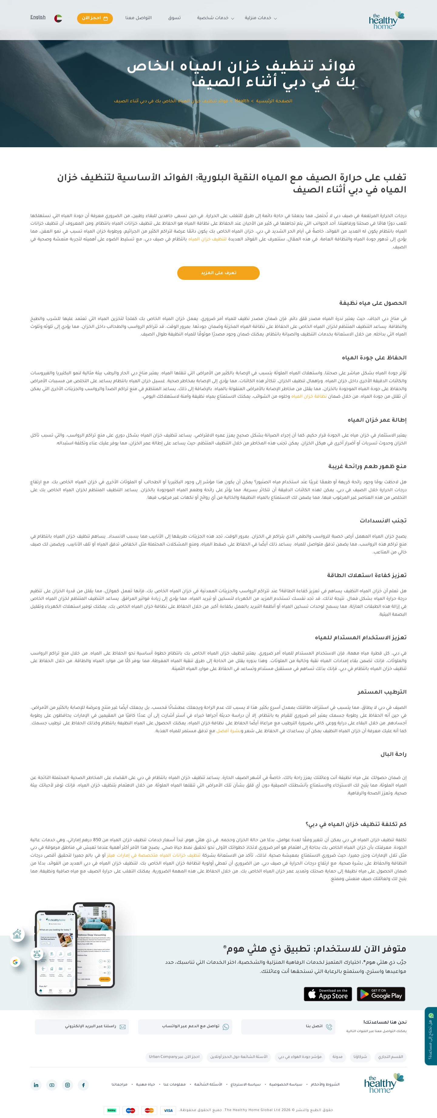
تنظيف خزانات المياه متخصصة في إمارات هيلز (154, 856)
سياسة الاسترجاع (246, 1085)
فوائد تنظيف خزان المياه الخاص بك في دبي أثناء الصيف (171, 101)
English (38, 17)
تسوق (174, 18)
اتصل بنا (319, 1027)
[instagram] (67, 1085)
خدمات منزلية (258, 18)
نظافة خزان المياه (309, 397)
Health (242, 101)
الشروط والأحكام (325, 1085)
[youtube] (51, 1085)
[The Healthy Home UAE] (387, 20)
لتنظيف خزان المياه (207, 239)
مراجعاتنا (119, 1085)
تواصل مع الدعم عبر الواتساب (195, 1027)
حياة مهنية (145, 1085)
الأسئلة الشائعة (208, 1085)
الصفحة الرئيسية (274, 101)
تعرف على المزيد (218, 273)
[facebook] (83, 1085)
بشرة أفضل (228, 731)
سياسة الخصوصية (285, 1085)
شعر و (247, 731)
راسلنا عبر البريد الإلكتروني (95, 1027)
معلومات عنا (175, 1085)
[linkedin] (36, 1085)
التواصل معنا (138, 18)
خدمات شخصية (213, 18)
